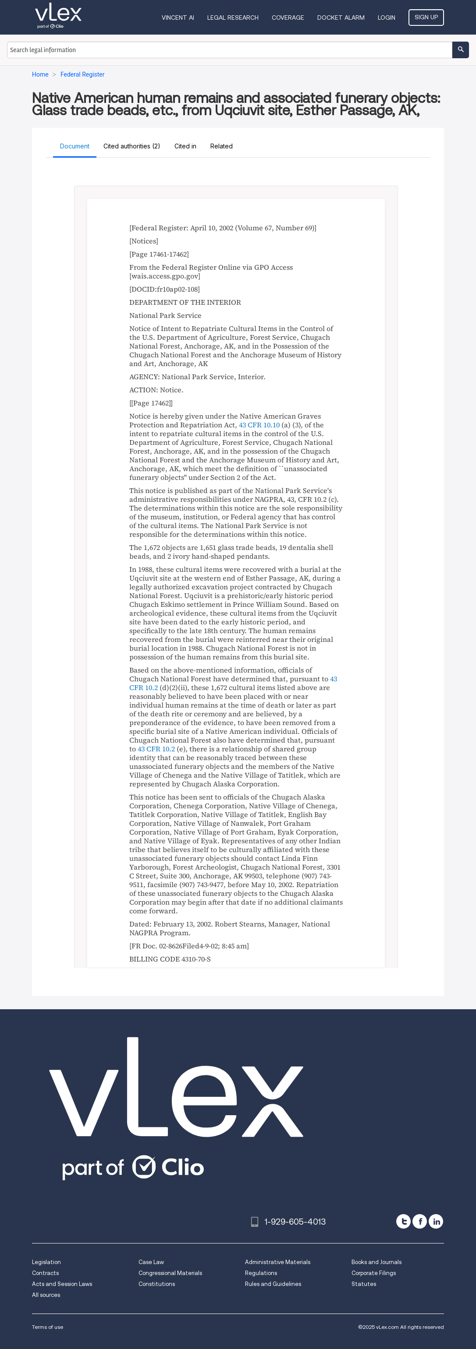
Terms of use (47, 1327)
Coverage (288, 17)
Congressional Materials (170, 1273)
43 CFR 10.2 (156, 749)
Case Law (151, 1262)
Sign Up (426, 17)
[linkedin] (436, 1221)
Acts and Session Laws (62, 1284)
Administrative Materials (277, 1262)
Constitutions (157, 1284)
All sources (46, 1295)
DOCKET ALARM (341, 17)
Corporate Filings (374, 1273)
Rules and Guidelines (273, 1284)
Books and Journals (376, 1262)
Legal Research (233, 17)
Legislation (46, 1262)
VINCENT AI (178, 17)
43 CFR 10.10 (259, 425)
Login (386, 17)
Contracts (45, 1273)
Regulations (261, 1273)
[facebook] (419, 1221)
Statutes (364, 1284)
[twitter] (403, 1221)
